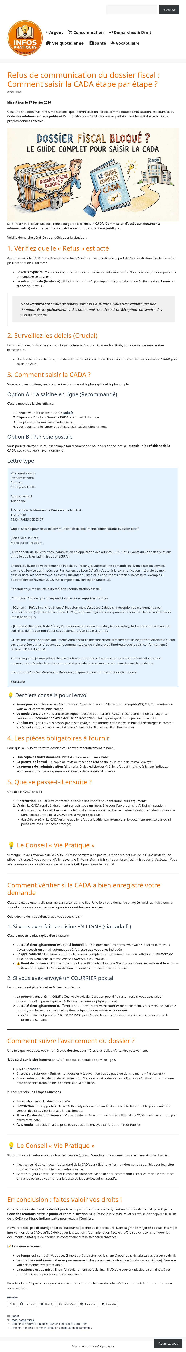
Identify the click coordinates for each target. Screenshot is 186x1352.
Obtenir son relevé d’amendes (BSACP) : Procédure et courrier (49, 1323)
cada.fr (67, 413)
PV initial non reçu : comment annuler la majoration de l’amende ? (51, 1327)
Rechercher (112, 3)
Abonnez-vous (168, 1343)
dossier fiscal (27, 1320)
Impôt (15, 1316)
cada (14, 1320)
